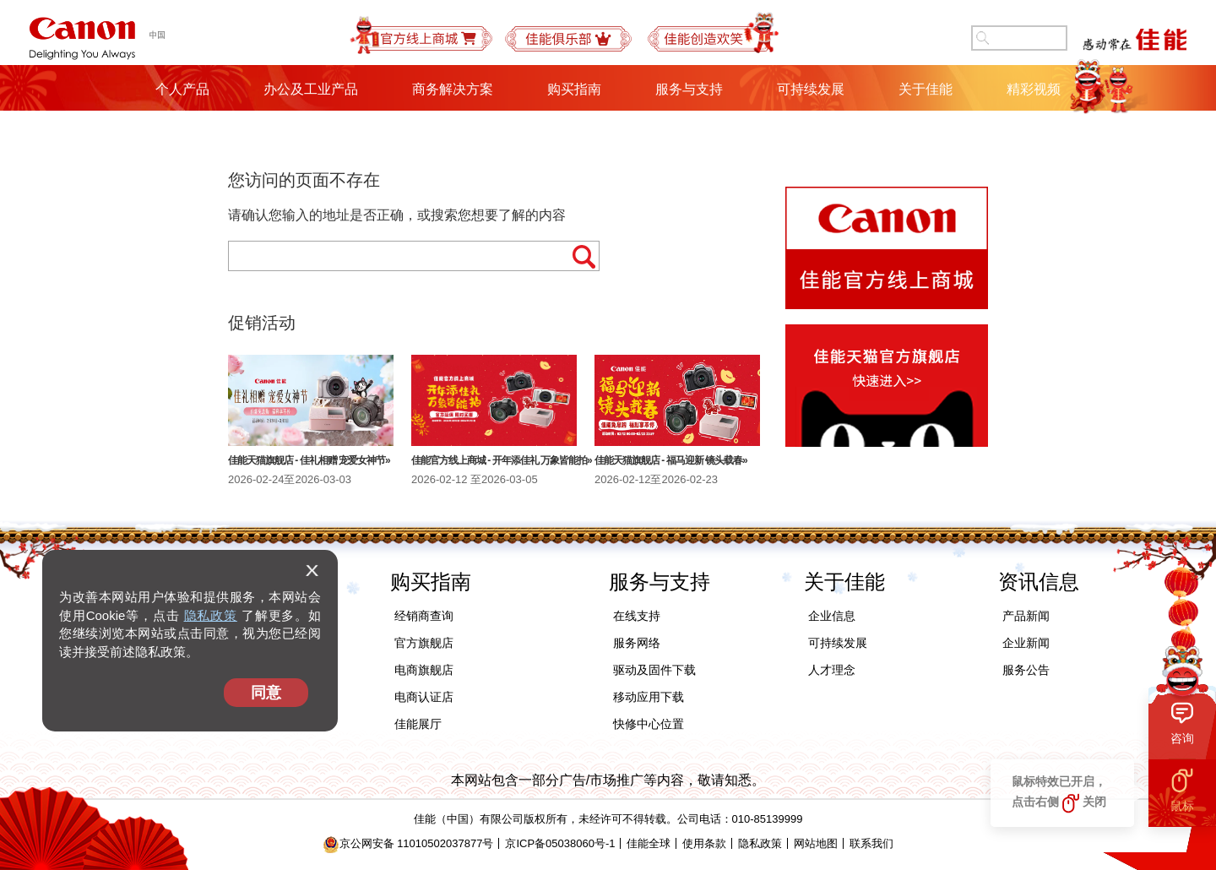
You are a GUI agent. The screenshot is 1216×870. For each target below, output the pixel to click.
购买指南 (574, 89)
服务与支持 (689, 89)
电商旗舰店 (423, 670)
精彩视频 (1034, 89)
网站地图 (816, 843)
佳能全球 (648, 843)
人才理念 (831, 670)
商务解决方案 (452, 89)
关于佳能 (925, 89)
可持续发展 (810, 89)
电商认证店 (423, 697)
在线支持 (636, 616)
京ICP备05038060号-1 (560, 843)
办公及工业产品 (310, 89)
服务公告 (1026, 670)
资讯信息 (1038, 581)
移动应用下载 (648, 697)
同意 (266, 692)
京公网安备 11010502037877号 (408, 843)
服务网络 (636, 643)
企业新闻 (1026, 643)
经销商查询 (423, 616)
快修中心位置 (648, 724)
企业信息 (831, 616)
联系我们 (871, 843)
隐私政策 (210, 615)
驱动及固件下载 (654, 670)
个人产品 (182, 89)
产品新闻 (1026, 616)
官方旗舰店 (423, 643)
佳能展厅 (418, 724)
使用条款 (704, 843)
